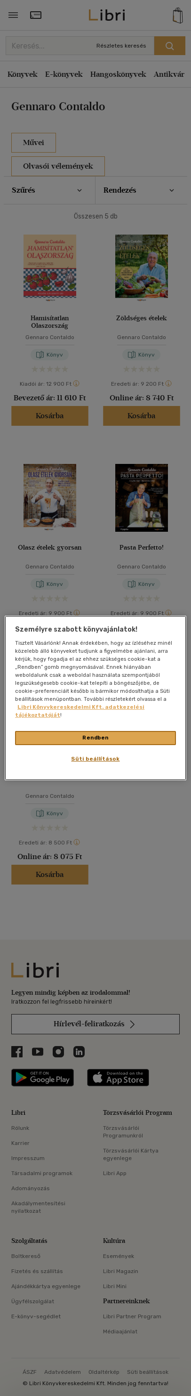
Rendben (95, 737)
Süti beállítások (95, 758)
